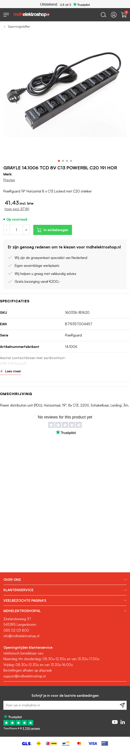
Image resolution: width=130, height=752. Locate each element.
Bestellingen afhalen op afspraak (27, 670)
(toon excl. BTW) (16, 209)
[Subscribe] (122, 705)
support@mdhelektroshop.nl (24, 676)
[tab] (65, 580)
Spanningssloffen (19, 26)
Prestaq (9, 180)
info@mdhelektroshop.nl (21, 636)
